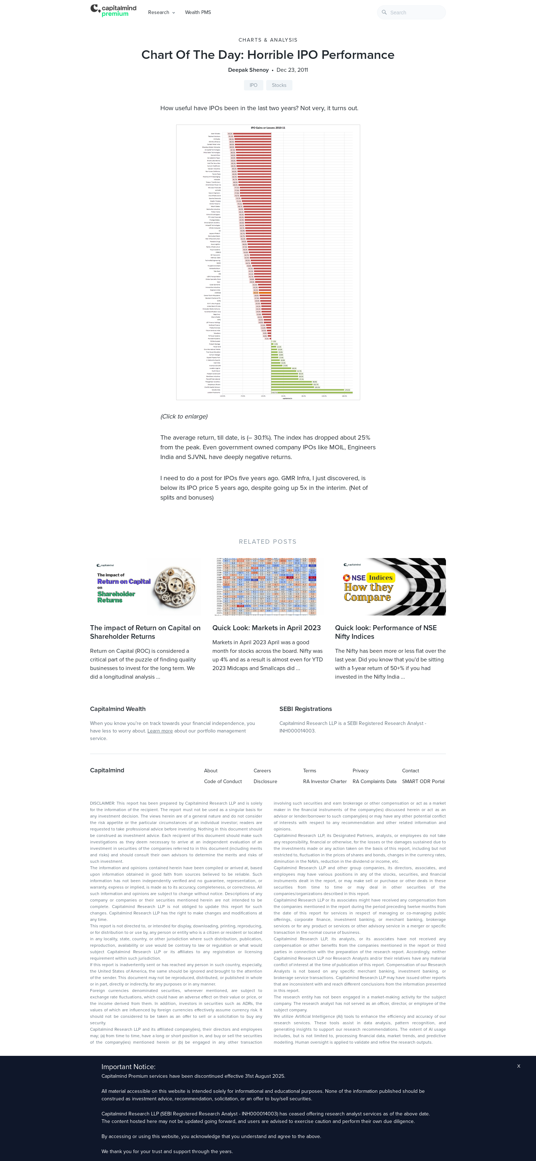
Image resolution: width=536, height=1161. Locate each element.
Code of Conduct (223, 781)
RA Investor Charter (325, 781)
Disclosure (265, 781)
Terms (309, 771)
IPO (254, 85)
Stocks (279, 85)
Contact (410, 771)
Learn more (160, 731)
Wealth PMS (198, 12)
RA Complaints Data (374, 781)
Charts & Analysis (268, 40)
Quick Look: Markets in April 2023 (266, 628)
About (210, 771)
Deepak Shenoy (248, 70)
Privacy (360, 771)
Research (158, 12)
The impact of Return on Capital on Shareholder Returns (145, 632)
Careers (262, 771)
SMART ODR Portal (423, 781)
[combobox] (411, 12)
